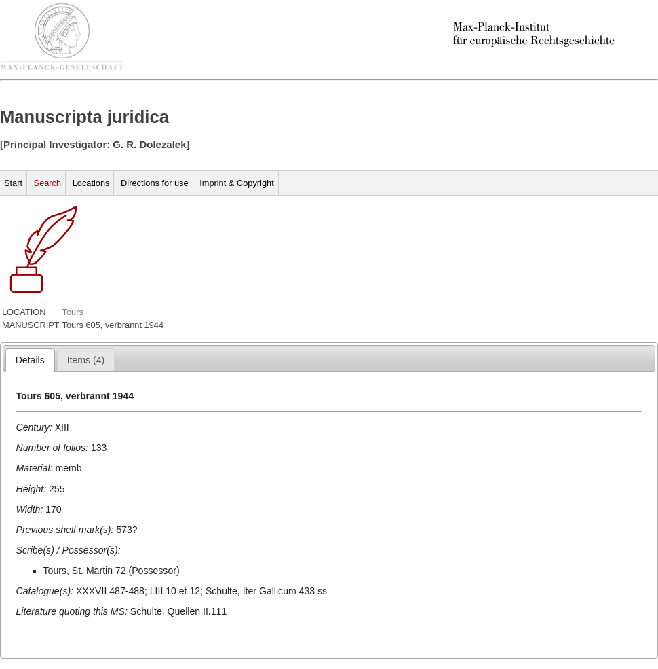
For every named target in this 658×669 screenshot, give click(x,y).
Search (48, 183)
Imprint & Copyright (236, 183)
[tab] (30, 360)
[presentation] (30, 360)
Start (13, 183)
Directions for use (155, 183)
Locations (91, 183)
